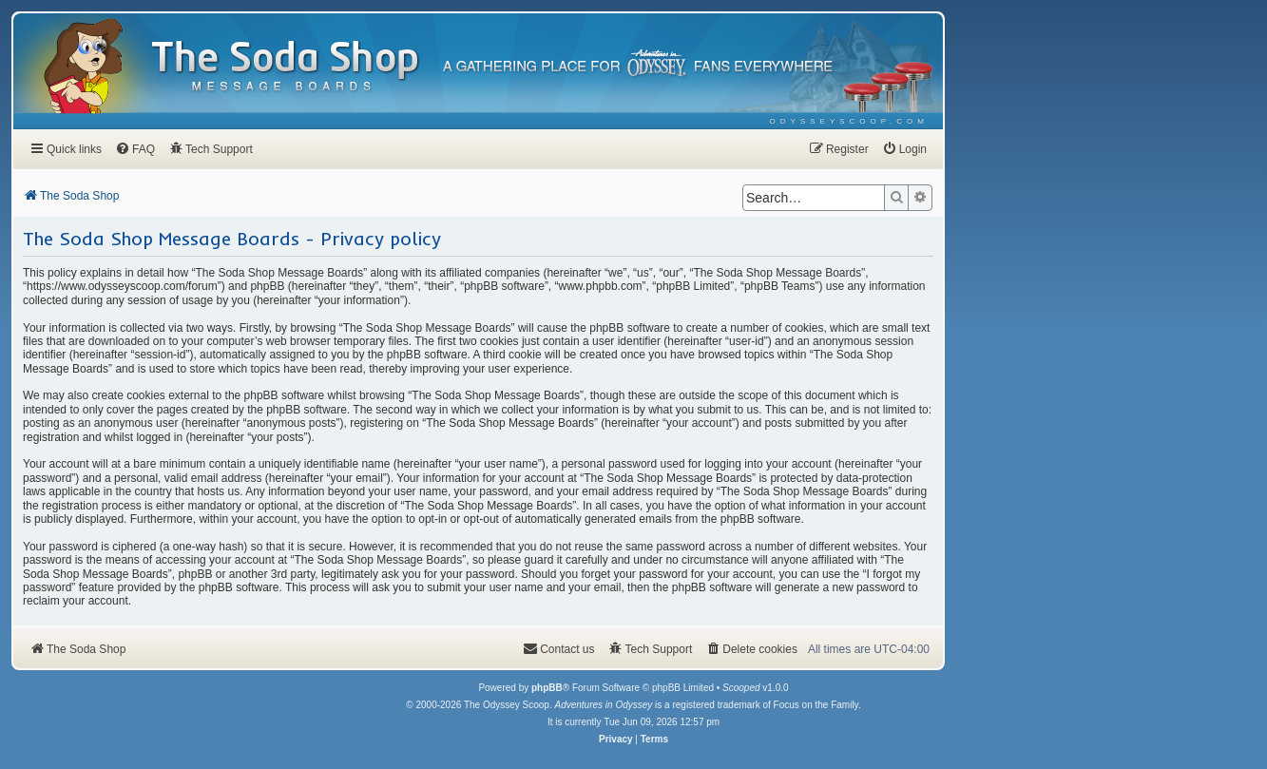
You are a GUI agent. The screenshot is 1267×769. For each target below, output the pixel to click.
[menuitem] (849, 121)
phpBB (547, 687)
